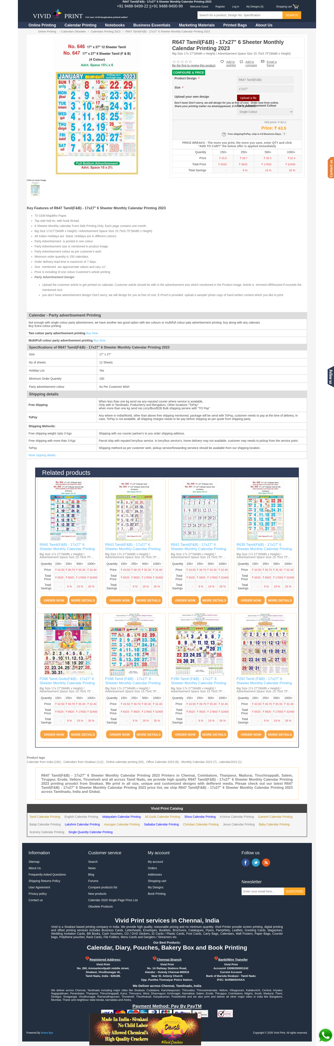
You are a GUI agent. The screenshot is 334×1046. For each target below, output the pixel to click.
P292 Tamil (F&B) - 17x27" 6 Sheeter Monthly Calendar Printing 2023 (264, 683)
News (92, 868)
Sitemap (34, 861)
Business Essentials (151, 25)
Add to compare (251, 61)
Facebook (246, 863)
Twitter (256, 863)
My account (155, 861)
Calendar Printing (80, 25)
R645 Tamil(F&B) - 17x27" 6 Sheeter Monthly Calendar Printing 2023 (67, 549)
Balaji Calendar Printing (44, 824)
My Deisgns (155, 887)
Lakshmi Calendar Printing (82, 824)
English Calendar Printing (81, 816)
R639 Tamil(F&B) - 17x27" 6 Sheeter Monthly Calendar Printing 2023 (264, 549)
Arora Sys (47, 1032)
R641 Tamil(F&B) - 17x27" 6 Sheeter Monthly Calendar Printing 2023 (198, 549)
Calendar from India (40, 762)
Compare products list (102, 887)
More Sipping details (42, 455)
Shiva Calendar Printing (200, 816)
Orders (152, 868)
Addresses (155, 874)
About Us (263, 25)
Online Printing (42, 25)
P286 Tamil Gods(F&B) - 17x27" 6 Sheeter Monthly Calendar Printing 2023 (67, 683)
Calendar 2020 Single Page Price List (113, 900)
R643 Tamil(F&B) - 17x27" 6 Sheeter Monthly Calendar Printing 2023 (133, 549)
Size (177, 87)
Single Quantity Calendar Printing (90, 832)
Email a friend (272, 61)
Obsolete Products (100, 906)
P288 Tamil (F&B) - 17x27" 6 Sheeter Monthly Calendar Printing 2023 (133, 683)
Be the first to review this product (193, 65)
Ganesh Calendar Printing (275, 816)
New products (97, 893)
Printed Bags (235, 25)
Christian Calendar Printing (201, 824)
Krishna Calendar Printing (237, 816)
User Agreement (39, 887)
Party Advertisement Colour (256, 105)
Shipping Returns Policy (44, 881)
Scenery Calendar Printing (46, 832)
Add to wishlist (231, 63)
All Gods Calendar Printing (162, 816)
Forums (93, 881)
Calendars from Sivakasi (79, 762)
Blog (91, 874)
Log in (235, 6)
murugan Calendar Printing (122, 824)
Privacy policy (38, 893)
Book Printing (157, 893)
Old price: (270, 122)
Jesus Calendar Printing (239, 824)
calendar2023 (228, 762)
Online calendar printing (122, 762)
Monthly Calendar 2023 (196, 762)
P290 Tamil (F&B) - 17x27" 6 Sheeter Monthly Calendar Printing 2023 (198, 683)
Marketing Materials (197, 25)
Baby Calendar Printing (274, 824)
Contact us (36, 900)
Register (220, 6)
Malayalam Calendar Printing (121, 816)
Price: (267, 128)
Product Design (185, 78)
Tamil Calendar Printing (44, 816)
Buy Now (92, 333)
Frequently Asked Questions (47, 874)
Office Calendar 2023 (160, 762)
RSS (266, 863)
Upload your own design (191, 96)
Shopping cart (157, 881)
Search (93, 861)
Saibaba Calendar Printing (161, 824)
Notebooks (115, 25)
